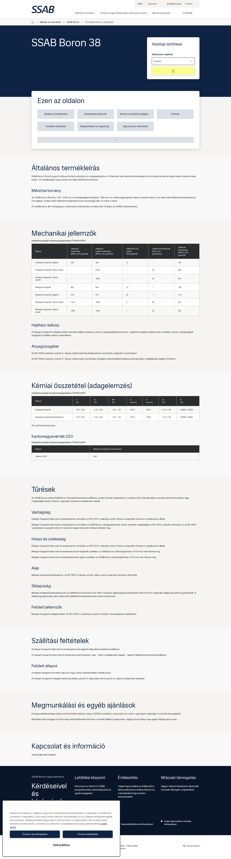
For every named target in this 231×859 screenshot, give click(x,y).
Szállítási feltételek (56, 126)
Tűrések (175, 114)
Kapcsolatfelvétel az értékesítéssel (135, 824)
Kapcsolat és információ (135, 126)
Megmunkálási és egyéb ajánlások (97, 126)
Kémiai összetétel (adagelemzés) (137, 114)
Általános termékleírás (55, 114)
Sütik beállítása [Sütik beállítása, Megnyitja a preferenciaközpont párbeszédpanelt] (61, 845)
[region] (61, 828)
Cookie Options (191, 846)
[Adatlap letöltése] (173, 70)
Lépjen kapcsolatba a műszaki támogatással (176, 822)
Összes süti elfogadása (34, 834)
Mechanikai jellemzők (95, 114)
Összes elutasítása (88, 834)
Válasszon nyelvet (162, 54)
